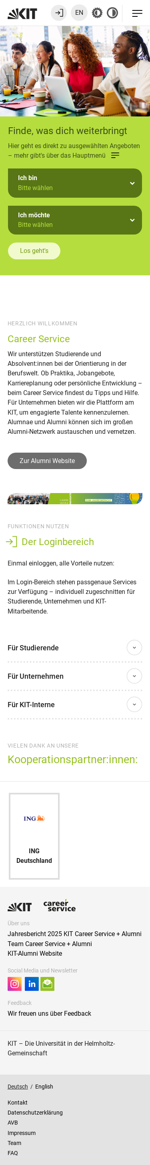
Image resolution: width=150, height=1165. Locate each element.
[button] (75, 183)
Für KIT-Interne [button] (31, 704)
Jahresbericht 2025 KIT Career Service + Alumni (75, 934)
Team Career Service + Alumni (50, 944)
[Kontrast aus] (112, 12)
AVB (13, 1122)
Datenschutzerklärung (35, 1112)
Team (14, 1143)
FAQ (13, 1153)
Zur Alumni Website (47, 461)
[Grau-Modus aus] (97, 12)
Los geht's (34, 251)
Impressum (22, 1133)
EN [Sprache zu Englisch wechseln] (79, 12)
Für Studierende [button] (33, 648)
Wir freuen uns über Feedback (49, 1013)
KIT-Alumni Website (35, 953)
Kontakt (18, 1102)
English (44, 1086)
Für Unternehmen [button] (36, 676)
